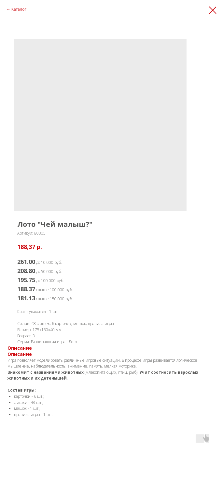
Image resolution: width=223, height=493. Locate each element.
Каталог (18, 9)
